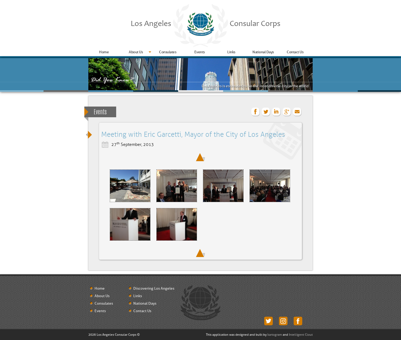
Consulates (167, 52)
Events (199, 52)
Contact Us (295, 52)
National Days (263, 52)
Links (231, 52)
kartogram (274, 335)
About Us (136, 52)
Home (104, 52)
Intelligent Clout (301, 335)
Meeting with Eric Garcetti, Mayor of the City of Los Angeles (193, 135)
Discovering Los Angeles (153, 288)
